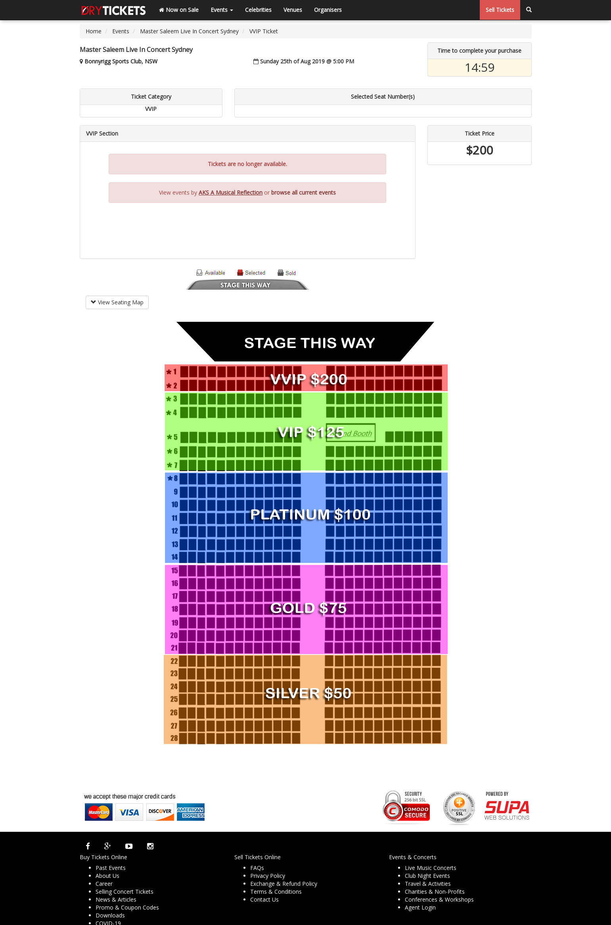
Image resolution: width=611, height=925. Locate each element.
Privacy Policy (267, 875)
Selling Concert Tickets (124, 891)
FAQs (257, 867)
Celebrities (258, 9)
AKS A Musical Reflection (230, 192)
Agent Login (420, 907)
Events (222, 9)
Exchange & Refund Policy (283, 883)
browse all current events (303, 192)
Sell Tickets (500, 9)
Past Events (111, 867)
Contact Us (264, 899)
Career (104, 883)
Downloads (110, 915)
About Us (107, 875)
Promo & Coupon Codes (127, 907)
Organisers (328, 9)
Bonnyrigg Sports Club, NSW (120, 61)
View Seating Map (117, 302)
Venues (292, 9)
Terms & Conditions (276, 891)
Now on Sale (179, 9)
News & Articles (116, 899)
